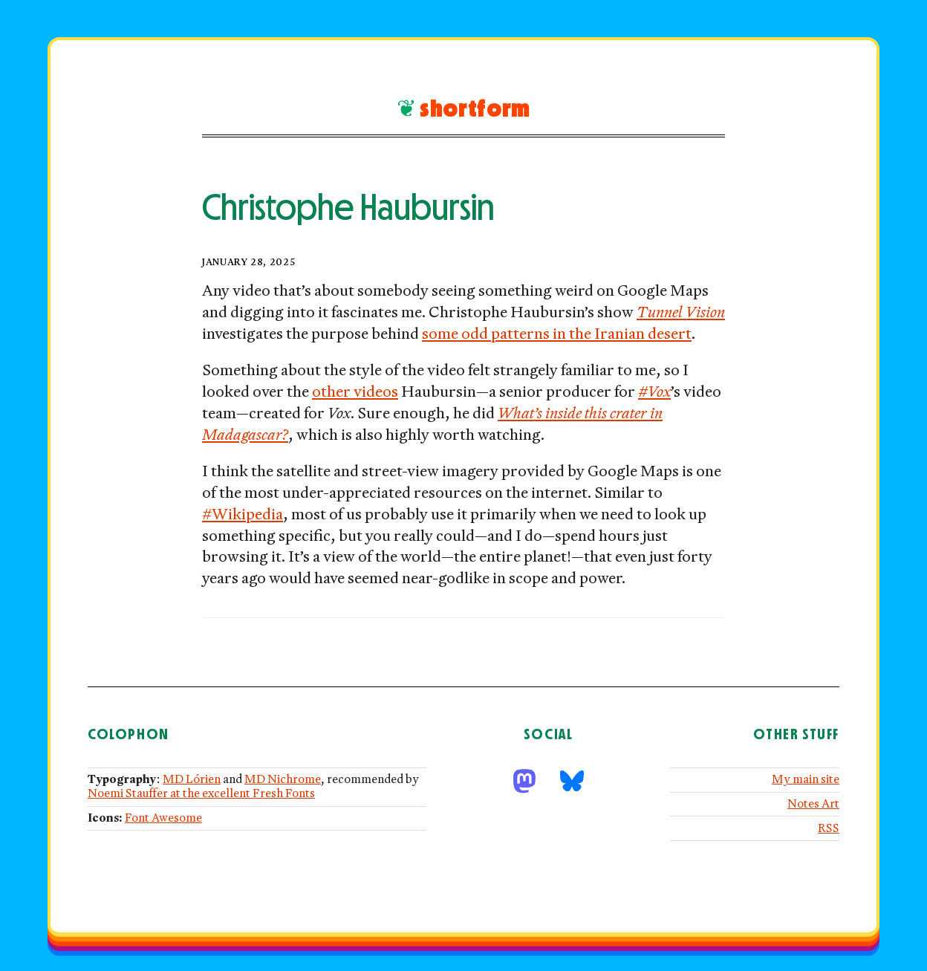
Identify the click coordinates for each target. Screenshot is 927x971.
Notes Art (813, 804)
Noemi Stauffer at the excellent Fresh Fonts (201, 794)
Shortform (475, 108)
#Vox (654, 392)
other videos (355, 392)
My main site (805, 780)
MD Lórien (192, 780)
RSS (828, 829)
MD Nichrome (282, 780)
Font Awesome (163, 818)
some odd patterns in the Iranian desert (557, 334)
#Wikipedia (242, 515)
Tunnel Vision (681, 312)
